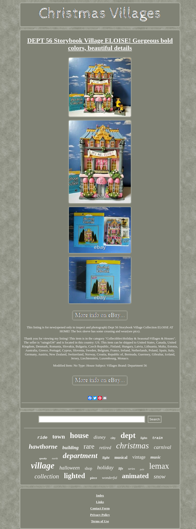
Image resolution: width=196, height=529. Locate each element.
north (55, 458)
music (155, 457)
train (157, 438)
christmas (132, 445)
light (105, 458)
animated (135, 476)
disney (100, 437)
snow (159, 476)
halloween (69, 467)
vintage (138, 457)
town (58, 436)
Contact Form (100, 508)
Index (100, 495)
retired (105, 447)
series (131, 468)
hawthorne (43, 446)
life (120, 468)
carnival (162, 447)
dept (128, 435)
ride (42, 437)
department (80, 455)
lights (143, 438)
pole (142, 469)
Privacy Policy (100, 515)
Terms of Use (100, 521)
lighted (74, 476)
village (42, 465)
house (79, 435)
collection (46, 476)
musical (120, 457)
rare (89, 446)
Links (100, 502)
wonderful (109, 478)
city (113, 438)
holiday (105, 467)
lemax (159, 466)
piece (93, 478)
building (70, 447)
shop (88, 468)
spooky (43, 458)
